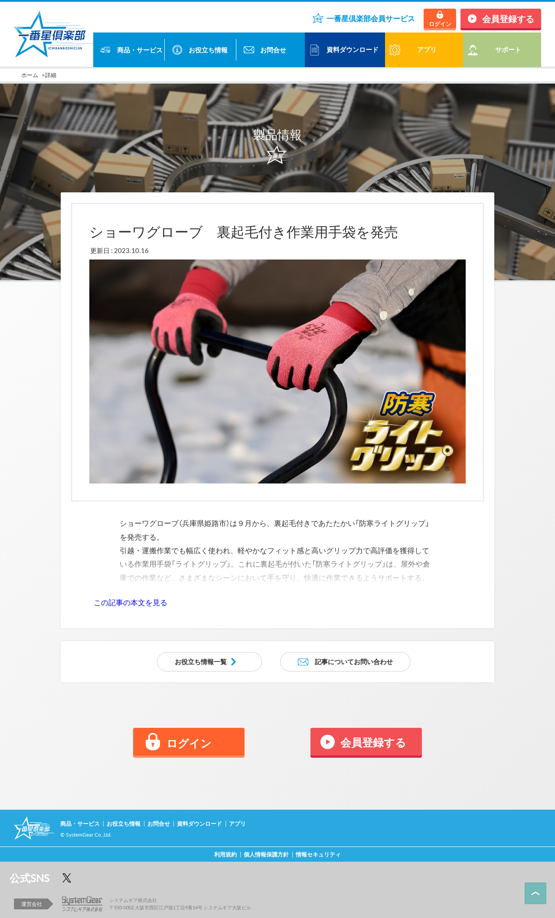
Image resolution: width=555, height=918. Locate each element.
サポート (508, 49)
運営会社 (31, 904)
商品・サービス (140, 50)
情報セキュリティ (318, 854)
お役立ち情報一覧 (201, 661)
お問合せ (273, 50)
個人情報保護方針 (266, 854)
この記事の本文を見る (130, 602)
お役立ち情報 (208, 50)
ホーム (29, 75)
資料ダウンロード (352, 49)
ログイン (440, 23)
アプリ (237, 823)
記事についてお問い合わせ (354, 661)
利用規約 (225, 854)
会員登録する (508, 18)
